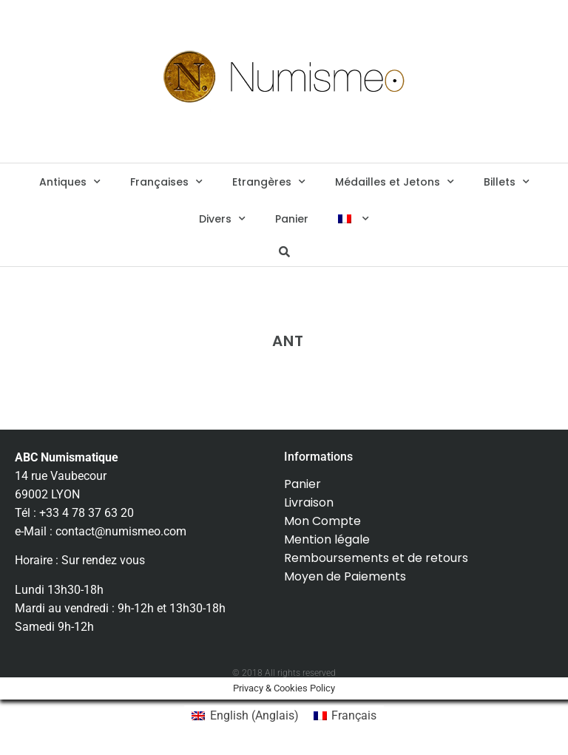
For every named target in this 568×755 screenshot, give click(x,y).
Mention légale (327, 539)
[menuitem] (353, 218)
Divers (222, 219)
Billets (507, 182)
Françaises (166, 182)
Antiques (70, 182)
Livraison (309, 502)
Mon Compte (322, 520)
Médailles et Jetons (394, 182)
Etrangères (268, 182)
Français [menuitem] (353, 715)
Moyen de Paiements (345, 576)
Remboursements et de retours (376, 557)
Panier (291, 218)
